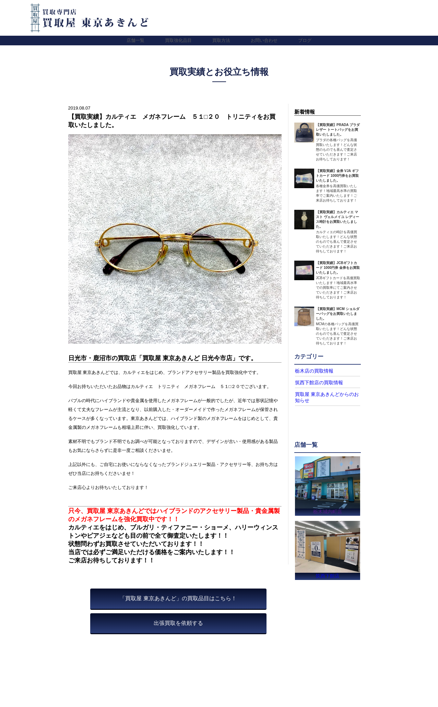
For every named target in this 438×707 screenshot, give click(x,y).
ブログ (304, 40)
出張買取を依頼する (178, 623)
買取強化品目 (178, 40)
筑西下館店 (328, 575)
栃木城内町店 (327, 509)
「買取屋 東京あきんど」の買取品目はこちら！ (178, 598)
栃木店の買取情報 (311, 370)
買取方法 (221, 40)
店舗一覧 (135, 40)
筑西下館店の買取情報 (315, 382)
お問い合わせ (264, 40)
